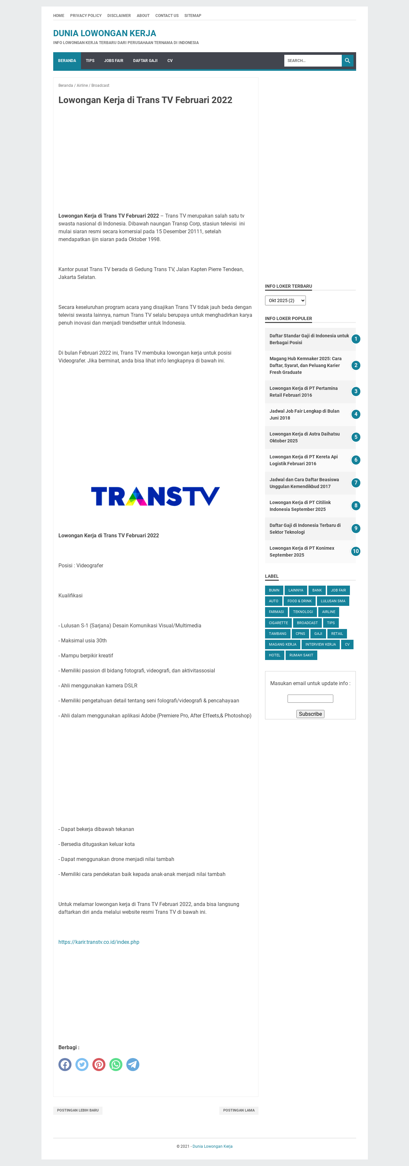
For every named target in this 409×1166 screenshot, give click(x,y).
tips (331, 623)
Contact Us (167, 15)
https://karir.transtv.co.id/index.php (98, 942)
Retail (337, 634)
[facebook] (64, 1064)
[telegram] (132, 1064)
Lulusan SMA (333, 601)
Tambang (278, 634)
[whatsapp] (115, 1064)
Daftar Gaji (145, 60)
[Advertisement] (155, 159)
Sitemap (192, 15)
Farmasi (276, 612)
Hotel (274, 655)
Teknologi (303, 612)
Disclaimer (119, 15)
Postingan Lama (239, 1110)
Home (58, 15)
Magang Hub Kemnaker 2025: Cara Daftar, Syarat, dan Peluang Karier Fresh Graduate (306, 365)
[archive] (285, 300)
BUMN (274, 590)
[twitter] (81, 1064)
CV (170, 60)
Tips (90, 60)
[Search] (313, 61)
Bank (317, 590)
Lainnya (296, 590)
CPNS (300, 634)
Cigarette (278, 623)
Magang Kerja (282, 644)
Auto (273, 601)
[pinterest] (98, 1064)
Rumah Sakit (301, 655)
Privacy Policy (86, 15)
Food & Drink (300, 601)
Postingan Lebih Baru (78, 1110)
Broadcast (307, 623)
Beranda (67, 60)
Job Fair (338, 590)
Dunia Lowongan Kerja (104, 33)
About (143, 15)
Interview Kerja (321, 644)
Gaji (318, 634)
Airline (328, 612)
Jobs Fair (113, 60)
